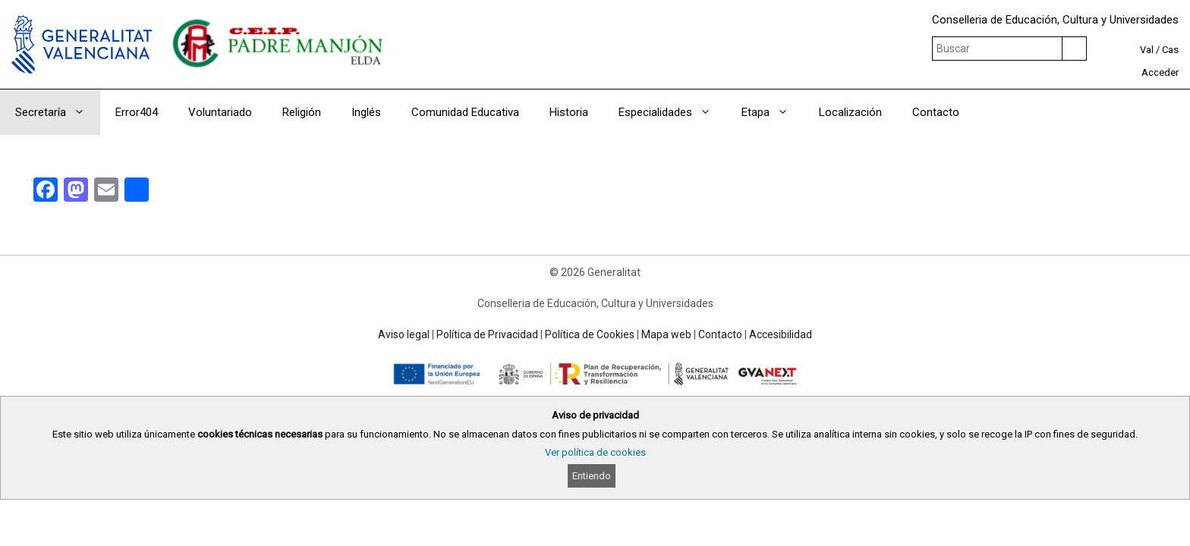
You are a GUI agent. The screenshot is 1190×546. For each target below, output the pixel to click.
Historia (568, 112)
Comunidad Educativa (465, 112)
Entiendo (591, 476)
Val (1147, 49)
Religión (301, 112)
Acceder (1160, 72)
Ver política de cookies (595, 452)
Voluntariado (220, 112)
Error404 (136, 112)
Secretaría (57, 112)
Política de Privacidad (487, 334)
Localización (850, 112)
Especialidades (672, 112)
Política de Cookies (589, 334)
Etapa (772, 112)
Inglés (366, 112)
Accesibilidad (780, 334)
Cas (1170, 49)
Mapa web (666, 334)
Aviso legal (404, 334)
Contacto (935, 112)
